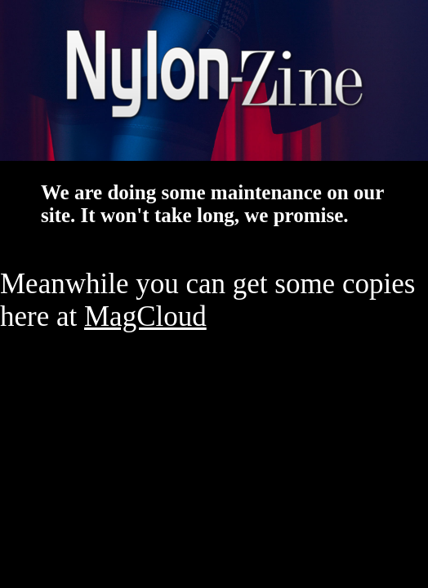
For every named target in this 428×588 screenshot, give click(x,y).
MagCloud (145, 316)
